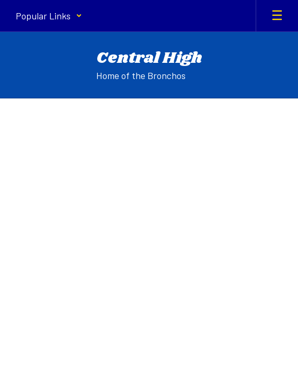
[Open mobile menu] (277, 15)
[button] (49, 15)
